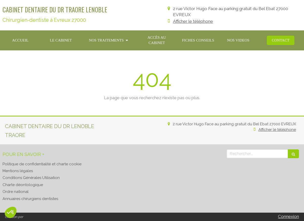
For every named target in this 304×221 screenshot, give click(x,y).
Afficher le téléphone (193, 21)
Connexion (288, 216)
